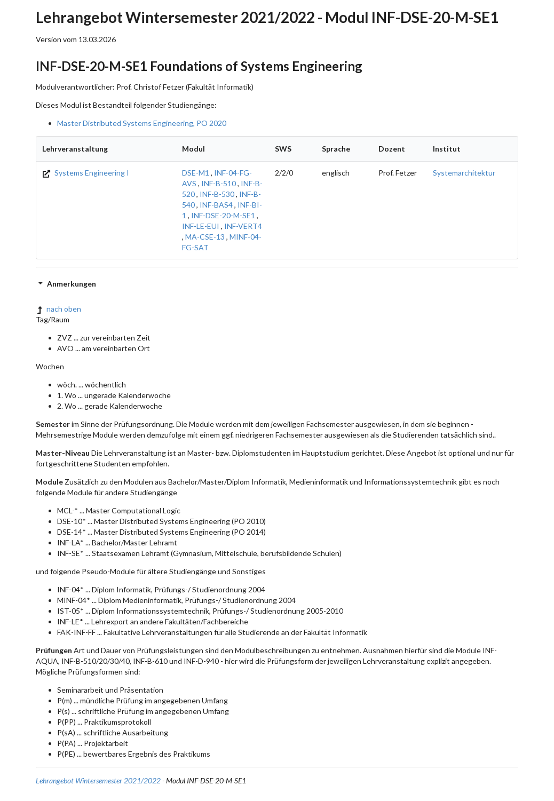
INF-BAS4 (216, 204)
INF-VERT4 (243, 226)
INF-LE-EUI (200, 226)
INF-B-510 (218, 183)
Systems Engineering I (85, 172)
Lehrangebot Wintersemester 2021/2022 (98, 780)
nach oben (58, 308)
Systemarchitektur (464, 172)
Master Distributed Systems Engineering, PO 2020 (141, 123)
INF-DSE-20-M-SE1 (223, 215)
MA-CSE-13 (205, 236)
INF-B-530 (217, 194)
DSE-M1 (195, 172)
